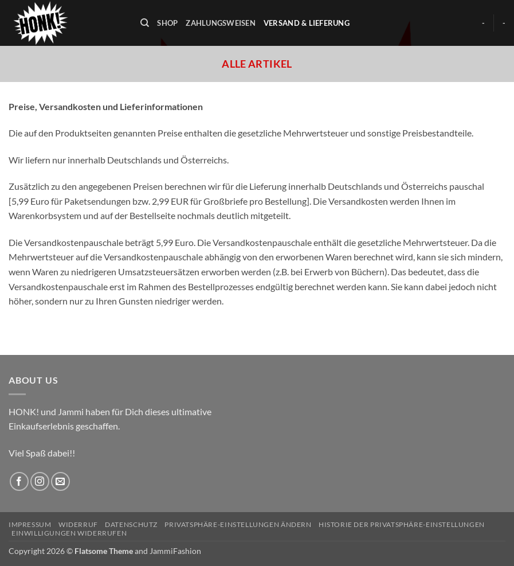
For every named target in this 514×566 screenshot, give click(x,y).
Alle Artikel (257, 64)
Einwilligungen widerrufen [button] (69, 533)
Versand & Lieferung (307, 23)
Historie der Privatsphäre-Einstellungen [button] (402, 524)
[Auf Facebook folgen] (19, 481)
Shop (167, 23)
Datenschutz (131, 524)
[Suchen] (144, 23)
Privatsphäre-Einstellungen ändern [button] (237, 524)
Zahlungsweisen (221, 23)
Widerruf (78, 524)
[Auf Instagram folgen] (39, 481)
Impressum (30, 524)
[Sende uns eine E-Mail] (60, 481)
